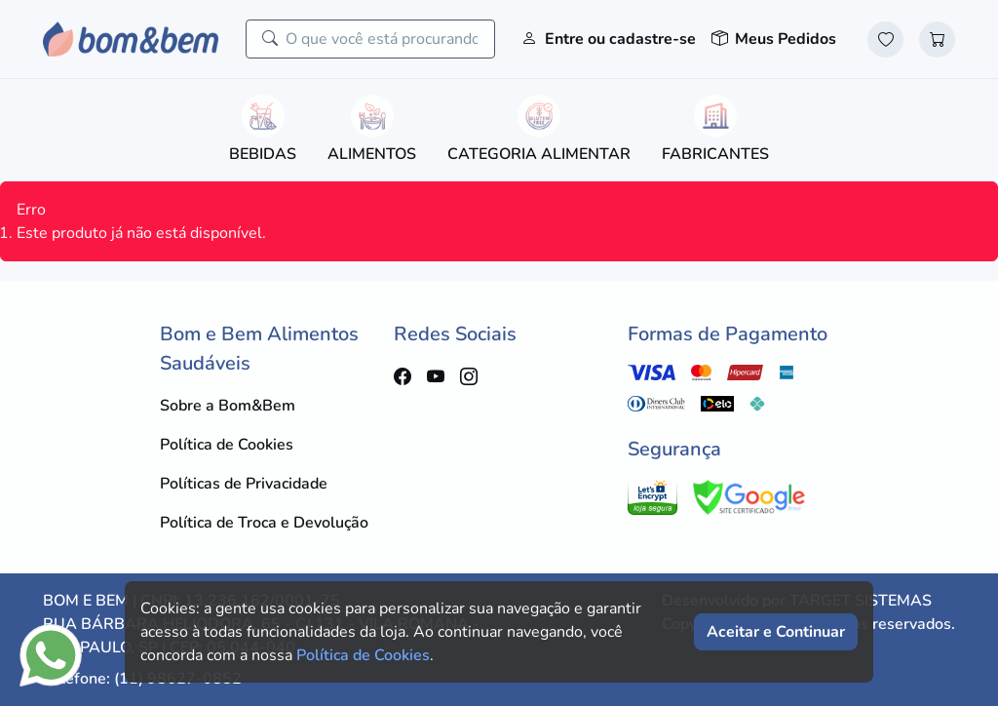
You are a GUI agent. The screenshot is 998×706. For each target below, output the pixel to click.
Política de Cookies (226, 444)
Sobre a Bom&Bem (227, 405)
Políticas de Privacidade (243, 483)
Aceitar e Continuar (776, 632)
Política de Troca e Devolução (264, 522)
